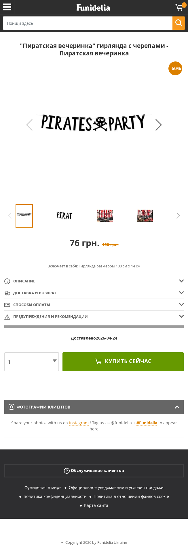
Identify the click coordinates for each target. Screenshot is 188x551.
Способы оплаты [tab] (27, 305)
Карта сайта (96, 505)
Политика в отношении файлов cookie (131, 496)
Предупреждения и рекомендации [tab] (46, 317)
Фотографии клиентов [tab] (39, 407)
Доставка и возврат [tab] (30, 293)
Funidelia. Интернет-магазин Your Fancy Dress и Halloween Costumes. (93, 7)
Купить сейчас (127, 361)
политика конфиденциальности (55, 496)
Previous (29, 125)
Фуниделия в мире (43, 487)
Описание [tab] (19, 281)
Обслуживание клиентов (94, 471)
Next (158, 125)
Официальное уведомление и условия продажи (116, 487)
